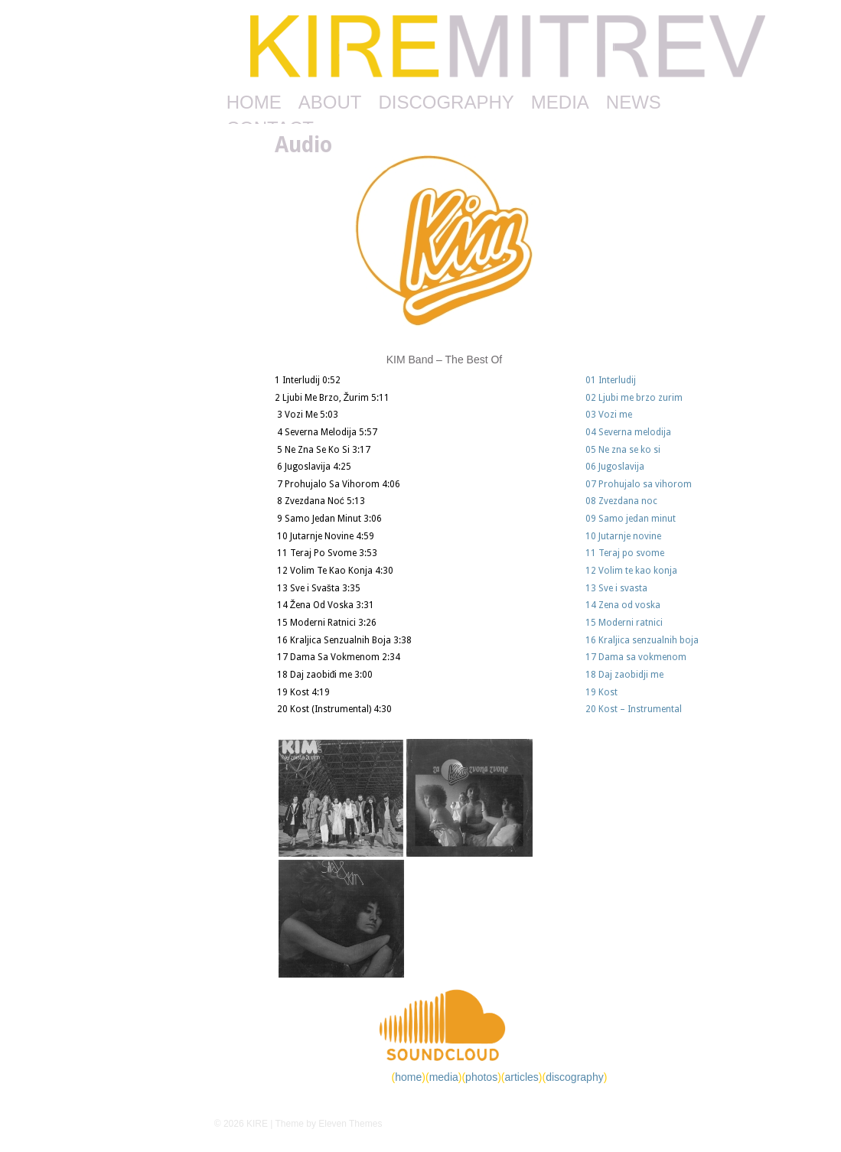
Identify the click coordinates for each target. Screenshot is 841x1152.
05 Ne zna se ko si (622, 449)
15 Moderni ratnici (624, 622)
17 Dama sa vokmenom (635, 657)
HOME (254, 102)
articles (521, 1077)
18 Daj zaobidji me (624, 674)
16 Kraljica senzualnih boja (642, 640)
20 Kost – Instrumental (633, 709)
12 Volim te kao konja (631, 570)
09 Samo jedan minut (630, 518)
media (443, 1077)
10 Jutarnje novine (623, 536)
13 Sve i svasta (616, 588)
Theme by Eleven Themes (329, 1123)
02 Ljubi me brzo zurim (634, 397)
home (408, 1077)
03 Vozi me (608, 414)
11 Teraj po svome (624, 553)
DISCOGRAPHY (445, 102)
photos (481, 1077)
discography (575, 1077)
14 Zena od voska (622, 605)
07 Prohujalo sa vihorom (638, 484)
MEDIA (560, 102)
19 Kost (601, 692)
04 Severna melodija (628, 432)
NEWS (633, 102)
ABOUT (330, 102)
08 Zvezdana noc (621, 501)
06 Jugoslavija (614, 466)
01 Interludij (610, 380)
